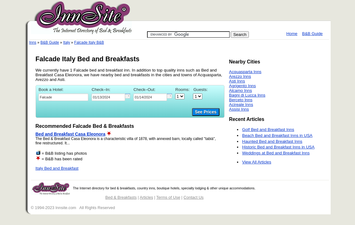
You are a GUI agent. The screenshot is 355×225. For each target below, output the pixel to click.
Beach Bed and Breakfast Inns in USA (277, 135)
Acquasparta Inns (245, 71)
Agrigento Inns (242, 85)
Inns (33, 42)
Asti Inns (237, 81)
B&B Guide (312, 33)
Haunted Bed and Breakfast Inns (272, 141)
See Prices (205, 112)
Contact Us (194, 197)
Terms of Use (168, 197)
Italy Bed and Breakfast (57, 168)
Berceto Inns (241, 100)
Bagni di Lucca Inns (247, 95)
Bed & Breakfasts (120, 197)
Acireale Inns (241, 104)
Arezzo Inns (240, 76)
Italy (66, 42)
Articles (146, 197)
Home (292, 33)
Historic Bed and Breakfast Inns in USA (278, 147)
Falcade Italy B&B (89, 42)
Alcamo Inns (240, 90)
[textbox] (63, 97)
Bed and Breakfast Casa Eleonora (71, 134)
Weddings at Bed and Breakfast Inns (276, 153)
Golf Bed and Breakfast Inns (268, 129)
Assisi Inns (239, 109)
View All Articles (256, 162)
